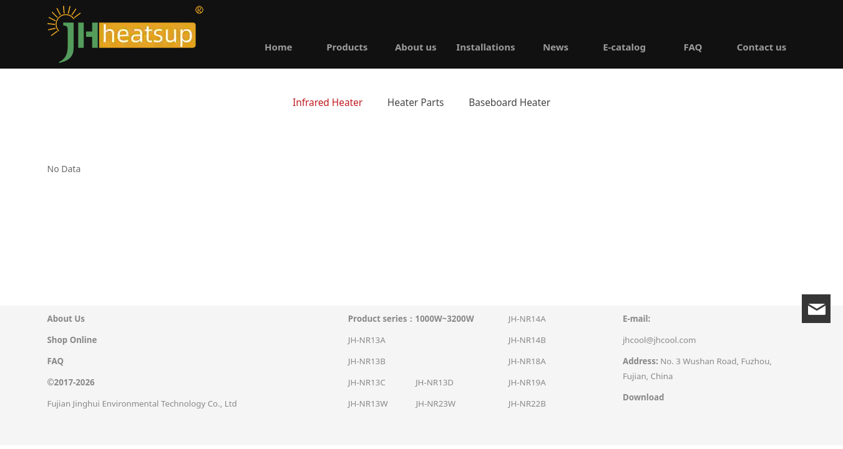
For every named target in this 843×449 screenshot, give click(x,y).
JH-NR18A (527, 361)
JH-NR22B (527, 403)
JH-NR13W (368, 403)
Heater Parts (415, 102)
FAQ (693, 47)
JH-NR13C (367, 382)
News (555, 47)
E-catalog (624, 47)
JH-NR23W (436, 403)
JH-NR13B (367, 361)
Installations (485, 47)
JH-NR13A (367, 339)
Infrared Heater (328, 102)
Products (347, 47)
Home (278, 47)
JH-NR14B (527, 339)
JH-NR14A (527, 318)
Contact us (762, 47)
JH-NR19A (527, 382)
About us (416, 47)
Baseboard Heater (509, 102)
